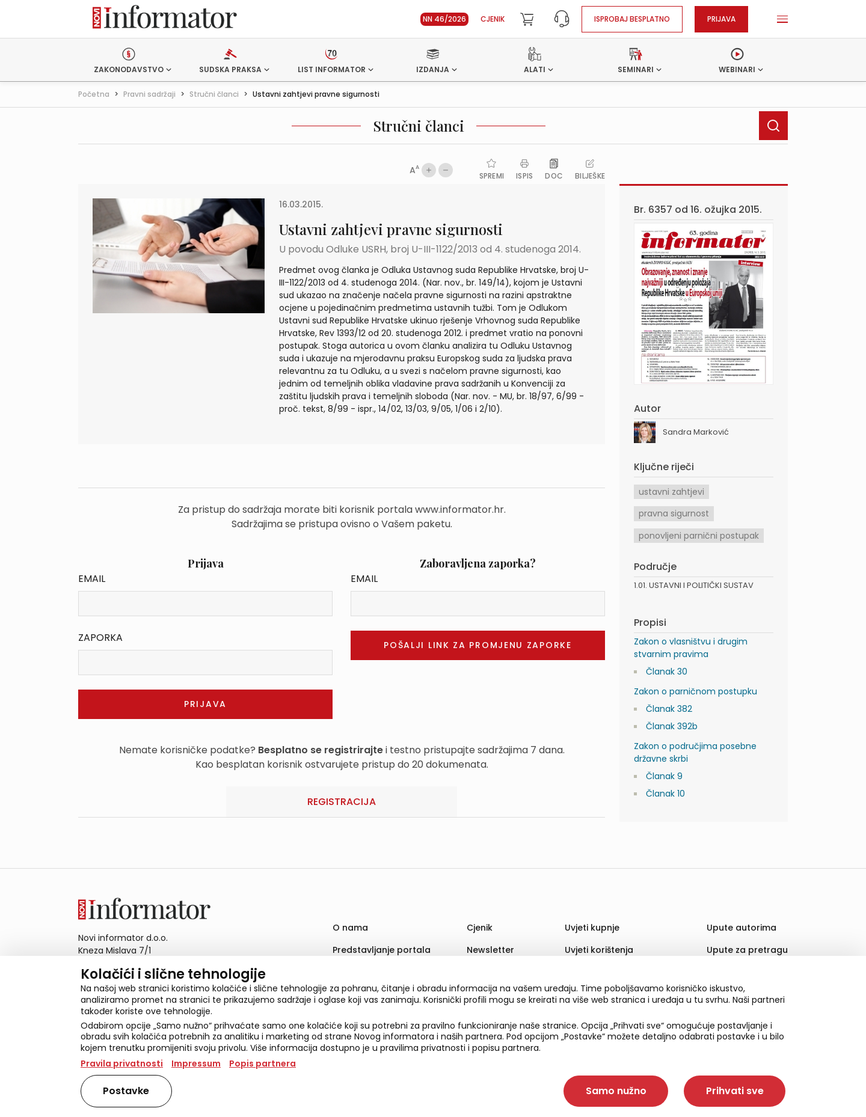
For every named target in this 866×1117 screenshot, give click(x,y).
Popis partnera (262, 1063)
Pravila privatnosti (122, 1063)
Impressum (196, 1063)
